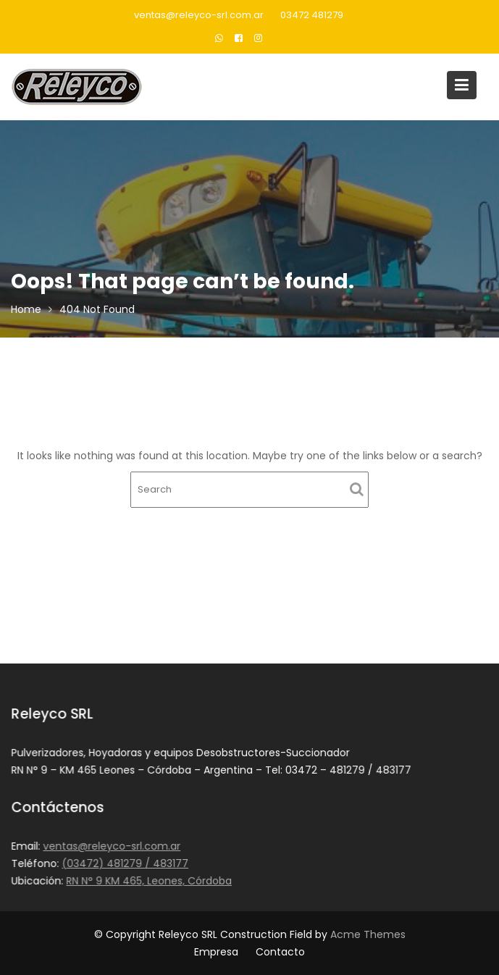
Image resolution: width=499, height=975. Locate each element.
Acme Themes (368, 934)
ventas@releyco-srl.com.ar (199, 15)
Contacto (280, 952)
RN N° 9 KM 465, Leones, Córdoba (150, 880)
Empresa (216, 952)
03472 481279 (311, 15)
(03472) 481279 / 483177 (126, 863)
